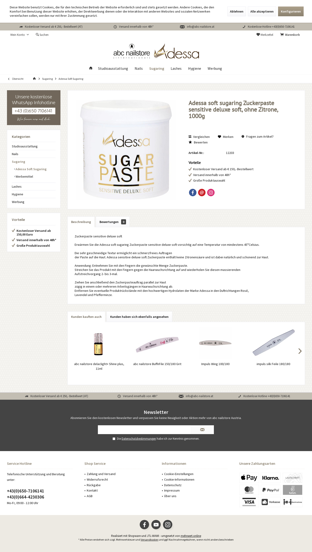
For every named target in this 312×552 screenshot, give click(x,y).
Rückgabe (94, 485)
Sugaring (18, 162)
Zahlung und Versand (101, 474)
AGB (90, 496)
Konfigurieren (291, 11)
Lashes (17, 186)
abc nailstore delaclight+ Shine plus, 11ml (99, 366)
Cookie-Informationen (179, 479)
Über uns (170, 496)
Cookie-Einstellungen (178, 474)
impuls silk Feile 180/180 (273, 364)
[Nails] (138, 68)
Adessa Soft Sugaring (30, 169)
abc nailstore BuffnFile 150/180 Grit (157, 364)
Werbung (18, 202)
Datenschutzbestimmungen (139, 439)
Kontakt (92, 490)
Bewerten (198, 142)
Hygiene (17, 194)
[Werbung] (214, 68)
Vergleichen (199, 137)
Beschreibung (81, 222)
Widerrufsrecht (97, 479)
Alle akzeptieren (262, 11)
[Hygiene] (194, 68)
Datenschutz (173, 485)
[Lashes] (176, 68)
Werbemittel (24, 176)
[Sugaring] (156, 68)
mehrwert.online (191, 536)
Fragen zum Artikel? (258, 136)
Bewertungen (113, 221)
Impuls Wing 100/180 (215, 364)
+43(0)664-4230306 (25, 497)
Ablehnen (236, 11)
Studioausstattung (25, 146)
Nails (15, 154)
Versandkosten (149, 539)
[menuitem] (291, 34)
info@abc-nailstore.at (200, 27)
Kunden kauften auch (86, 317)
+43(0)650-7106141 (25, 491)
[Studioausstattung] (113, 68)
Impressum (172, 490)
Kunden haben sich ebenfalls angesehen (139, 317)
